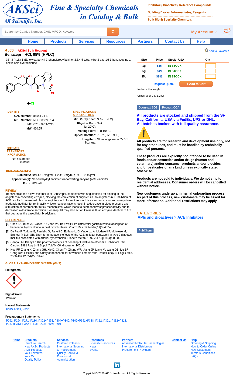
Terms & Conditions (203, 353)
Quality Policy (32, 359)
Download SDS (148, 107)
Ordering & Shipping (203, 343)
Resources (115, 41)
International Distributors (137, 346)
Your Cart (30, 356)
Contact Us (175, 41)
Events (93, 349)
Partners (145, 41)
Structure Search (34, 343)
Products (59, 41)
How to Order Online (203, 346)
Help (201, 41)
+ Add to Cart (196, 84)
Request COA (170, 107)
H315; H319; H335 (17, 309)
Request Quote (164, 84)
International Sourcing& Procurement (70, 348)
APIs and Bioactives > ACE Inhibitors (170, 217)
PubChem (145, 230)
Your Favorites (33, 353)
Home (33, 41)
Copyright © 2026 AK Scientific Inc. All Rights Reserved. (117, 373)
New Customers (200, 349)
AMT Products (33, 349)
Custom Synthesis (68, 343)
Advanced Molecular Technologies (143, 343)
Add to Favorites (218, 51)
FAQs (194, 356)
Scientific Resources (102, 343)
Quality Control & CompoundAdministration (67, 356)
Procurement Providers (136, 349)
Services (86, 41)
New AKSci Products (37, 346)
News (92, 346)
